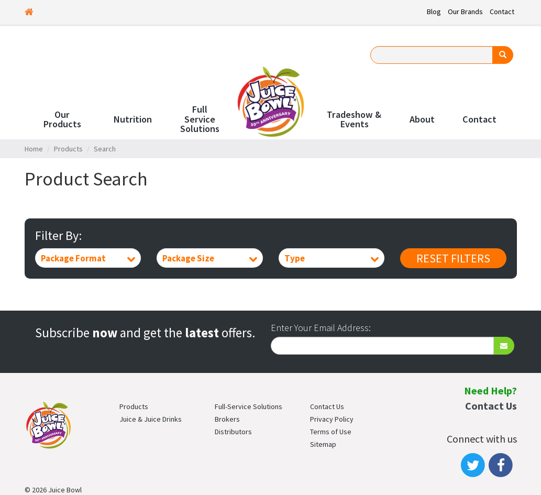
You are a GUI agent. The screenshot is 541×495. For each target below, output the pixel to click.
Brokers (227, 419)
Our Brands (465, 11)
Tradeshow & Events (354, 119)
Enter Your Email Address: (321, 328)
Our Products (62, 119)
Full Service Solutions (199, 119)
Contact (502, 11)
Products (68, 148)
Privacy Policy (332, 419)
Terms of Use (330, 431)
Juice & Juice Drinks (150, 419)
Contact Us (327, 406)
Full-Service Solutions (248, 406)
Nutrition (132, 119)
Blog (434, 11)
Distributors (233, 431)
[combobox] (88, 258)
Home (34, 148)
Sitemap (323, 444)
